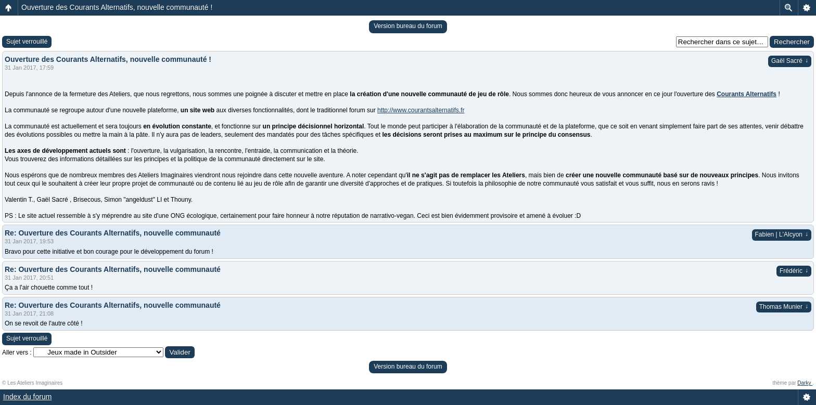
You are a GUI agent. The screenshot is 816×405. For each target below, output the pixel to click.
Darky (804, 383)
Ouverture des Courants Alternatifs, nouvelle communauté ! (116, 7)
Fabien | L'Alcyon (781, 234)
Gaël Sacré (789, 60)
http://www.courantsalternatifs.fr (420, 110)
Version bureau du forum (408, 26)
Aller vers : (17, 352)
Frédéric (794, 271)
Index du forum (27, 397)
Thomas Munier (783, 306)
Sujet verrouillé (26, 41)
